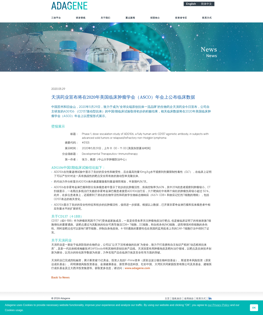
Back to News (60, 283)
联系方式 (207, 22)
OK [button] (254, 307)
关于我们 (105, 22)
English (191, 8)
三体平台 (56, 22)
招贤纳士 (155, 22)
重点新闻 (130, 22)
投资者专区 (181, 22)
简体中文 (206, 8)
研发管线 (80, 22)
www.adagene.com (137, 274)
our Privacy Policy (218, 305)
